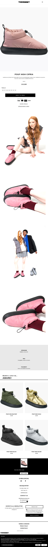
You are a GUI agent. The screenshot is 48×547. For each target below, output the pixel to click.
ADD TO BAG (20, 95)
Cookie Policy (24, 528)
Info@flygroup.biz (24, 492)
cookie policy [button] (34, 539)
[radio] (3, 90)
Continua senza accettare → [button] (41, 533)
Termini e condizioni (24, 523)
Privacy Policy (39, 512)
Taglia (4, 87)
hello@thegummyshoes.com (24, 498)
